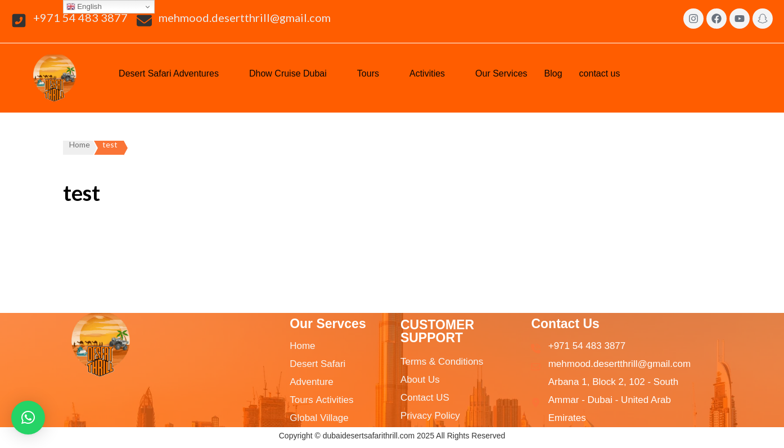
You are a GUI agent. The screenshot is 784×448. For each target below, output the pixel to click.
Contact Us (565, 323)
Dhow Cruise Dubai (294, 72)
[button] (175, 74)
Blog (553, 73)
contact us (606, 72)
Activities (433, 72)
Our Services (501, 73)
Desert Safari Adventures (175, 72)
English (84, 6)
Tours (375, 72)
